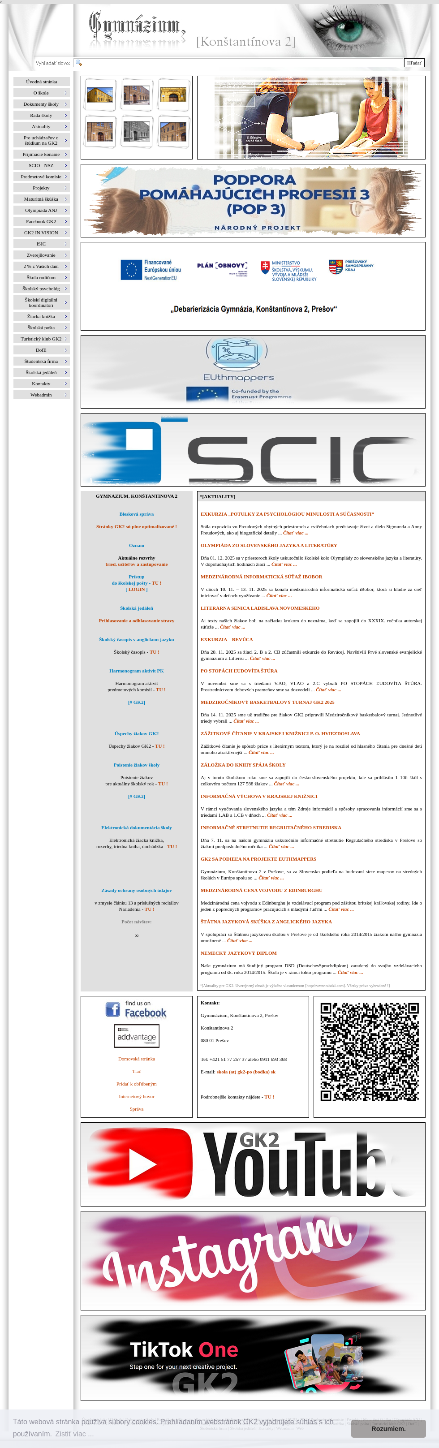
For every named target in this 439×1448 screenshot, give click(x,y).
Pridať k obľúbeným (136, 1083)
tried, (111, 564)
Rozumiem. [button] (388, 1428)
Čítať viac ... (296, 532)
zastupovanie (154, 564)
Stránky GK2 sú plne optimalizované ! (136, 526)
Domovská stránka (136, 1058)
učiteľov (127, 564)
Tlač (136, 1071)
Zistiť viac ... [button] (75, 1434)
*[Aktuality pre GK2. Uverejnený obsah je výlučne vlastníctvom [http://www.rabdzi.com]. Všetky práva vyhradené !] (295, 985)
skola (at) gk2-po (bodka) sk (246, 1071)
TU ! (157, 583)
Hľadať (414, 62)
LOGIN (137, 589)
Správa (137, 1109)
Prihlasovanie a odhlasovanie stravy (136, 620)
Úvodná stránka (41, 81)
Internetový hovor (136, 1096)
